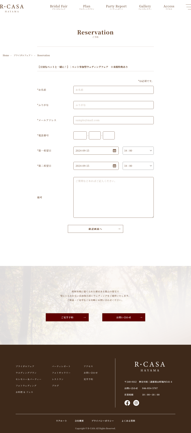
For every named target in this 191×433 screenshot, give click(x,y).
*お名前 (41, 90)
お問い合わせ (123, 317)
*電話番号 (43, 135)
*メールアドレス (46, 120)
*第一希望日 (44, 150)
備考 (39, 197)
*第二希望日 (44, 166)
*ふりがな (43, 105)
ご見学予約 (67, 317)
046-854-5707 (150, 388)
